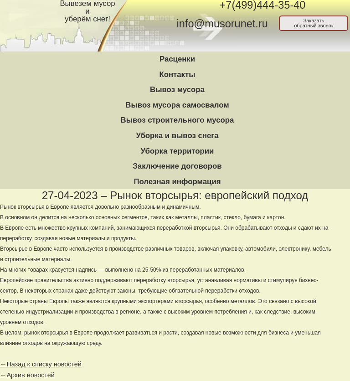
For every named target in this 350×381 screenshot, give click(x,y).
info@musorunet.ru (222, 24)
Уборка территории (177, 151)
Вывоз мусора (177, 89)
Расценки (177, 59)
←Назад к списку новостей (41, 364)
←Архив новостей (27, 375)
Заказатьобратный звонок (314, 23)
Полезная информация (177, 181)
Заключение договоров (177, 166)
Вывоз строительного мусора (177, 120)
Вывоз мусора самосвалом (177, 105)
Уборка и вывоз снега (177, 135)
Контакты (177, 74)
